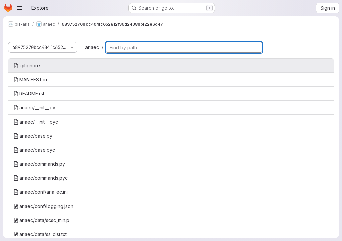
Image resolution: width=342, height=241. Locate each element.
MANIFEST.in (30, 79)
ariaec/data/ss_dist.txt (40, 234)
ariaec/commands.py (39, 164)
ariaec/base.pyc (34, 150)
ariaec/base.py (32, 136)
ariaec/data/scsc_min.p (41, 220)
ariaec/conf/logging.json (43, 206)
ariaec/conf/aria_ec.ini (40, 192)
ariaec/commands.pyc (40, 178)
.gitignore (26, 65)
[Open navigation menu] (19, 8)
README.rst (28, 93)
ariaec (92, 47)
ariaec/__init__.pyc (35, 122)
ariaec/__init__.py (34, 107)
